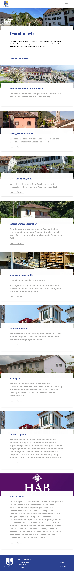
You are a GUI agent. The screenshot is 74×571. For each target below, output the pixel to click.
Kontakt (66, 4)
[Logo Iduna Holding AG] (6, 3)
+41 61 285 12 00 (23, 567)
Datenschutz (63, 562)
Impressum (63, 566)
